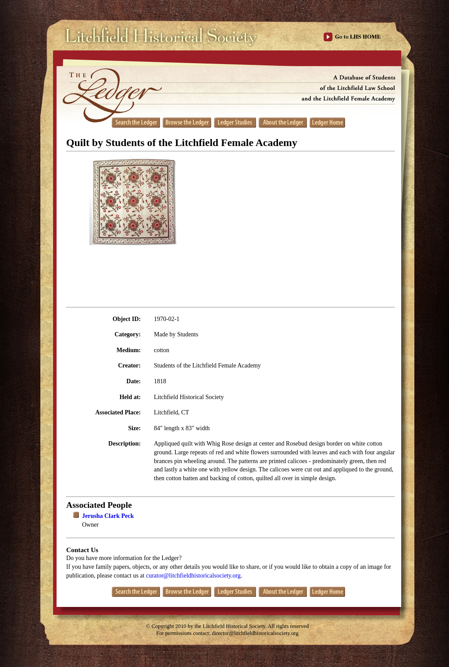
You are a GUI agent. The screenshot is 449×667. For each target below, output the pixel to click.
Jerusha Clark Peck (108, 516)
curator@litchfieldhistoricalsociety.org (193, 575)
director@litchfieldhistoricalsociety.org (255, 633)
